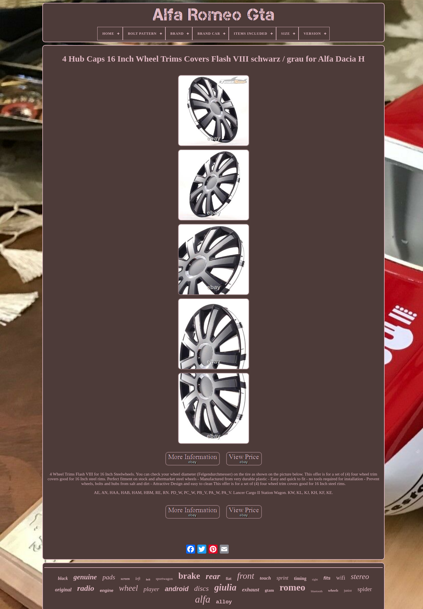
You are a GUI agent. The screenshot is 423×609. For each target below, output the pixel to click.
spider (364, 589)
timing (300, 578)
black (63, 578)
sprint (282, 578)
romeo (292, 587)
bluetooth (317, 591)
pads (108, 577)
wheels (333, 590)
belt (148, 579)
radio (85, 588)
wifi (340, 578)
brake (189, 576)
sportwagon (164, 579)
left (137, 579)
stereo (360, 576)
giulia (225, 587)
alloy (224, 602)
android (176, 588)
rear (213, 576)
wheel (128, 588)
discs (201, 588)
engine (106, 590)
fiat (229, 579)
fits (327, 578)
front (245, 576)
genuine (85, 577)
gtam (269, 590)
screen (125, 579)
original (63, 589)
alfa (202, 599)
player (151, 588)
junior (348, 590)
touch (265, 578)
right (315, 579)
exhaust (250, 589)
